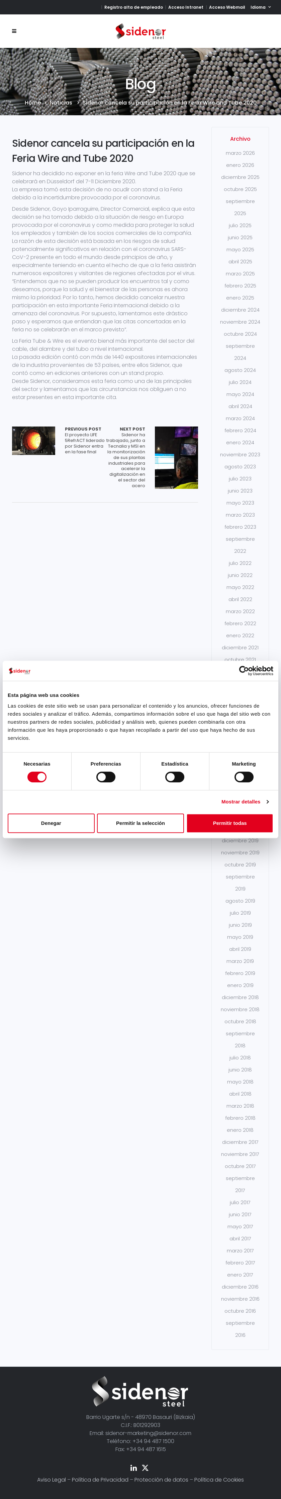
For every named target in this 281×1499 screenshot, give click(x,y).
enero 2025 (240, 297)
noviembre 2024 (240, 321)
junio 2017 (240, 1214)
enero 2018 (240, 1129)
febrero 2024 (240, 430)
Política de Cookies (219, 1480)
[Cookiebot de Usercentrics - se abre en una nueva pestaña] (244, 671)
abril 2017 (240, 1238)
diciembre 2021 (240, 647)
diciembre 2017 (240, 1142)
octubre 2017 (240, 1166)
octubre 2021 (240, 659)
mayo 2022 (240, 587)
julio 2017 (240, 1202)
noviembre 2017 (240, 1154)
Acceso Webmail (227, 7)
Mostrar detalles (241, 801)
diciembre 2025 (240, 177)
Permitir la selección (140, 823)
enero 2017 (240, 1274)
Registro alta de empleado (133, 7)
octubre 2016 (240, 1310)
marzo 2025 (240, 273)
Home (33, 103)
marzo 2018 (240, 1105)
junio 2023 (240, 490)
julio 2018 (240, 1057)
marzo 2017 (240, 1250)
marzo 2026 (240, 152)
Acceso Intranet (185, 7)
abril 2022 (240, 599)
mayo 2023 (240, 502)
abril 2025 (240, 261)
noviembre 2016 (240, 1298)
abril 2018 (240, 1093)
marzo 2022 (240, 611)
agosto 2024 (240, 370)
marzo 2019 (240, 961)
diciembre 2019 (240, 840)
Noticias (61, 103)
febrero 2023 (240, 526)
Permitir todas (230, 823)
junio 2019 (240, 924)
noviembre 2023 (240, 454)
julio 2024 (240, 382)
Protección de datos (161, 1480)
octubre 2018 (240, 1021)
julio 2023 (240, 478)
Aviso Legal (51, 1480)
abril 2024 (240, 406)
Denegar (51, 823)
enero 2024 (240, 442)
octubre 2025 (240, 189)
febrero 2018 (240, 1117)
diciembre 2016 (240, 1286)
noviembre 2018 (240, 1009)
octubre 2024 (240, 333)
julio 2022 (240, 563)
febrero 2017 (240, 1262)
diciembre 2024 (240, 309)
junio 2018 (240, 1069)
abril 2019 (240, 949)
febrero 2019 (240, 973)
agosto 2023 (240, 466)
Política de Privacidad (100, 1480)
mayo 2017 (240, 1226)
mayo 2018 (240, 1081)
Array (33, 441)
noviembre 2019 (240, 852)
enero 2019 (240, 985)
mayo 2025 (240, 249)
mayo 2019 (240, 936)
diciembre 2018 (240, 997)
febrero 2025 (240, 285)
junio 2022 (240, 575)
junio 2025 (240, 237)
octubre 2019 (240, 864)
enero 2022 (240, 635)
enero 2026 (240, 165)
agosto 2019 (240, 900)
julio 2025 (240, 225)
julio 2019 (240, 912)
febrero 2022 (240, 623)
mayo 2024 (240, 394)
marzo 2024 (240, 418)
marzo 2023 (240, 514)
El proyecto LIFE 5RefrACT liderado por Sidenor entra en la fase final (85, 441)
